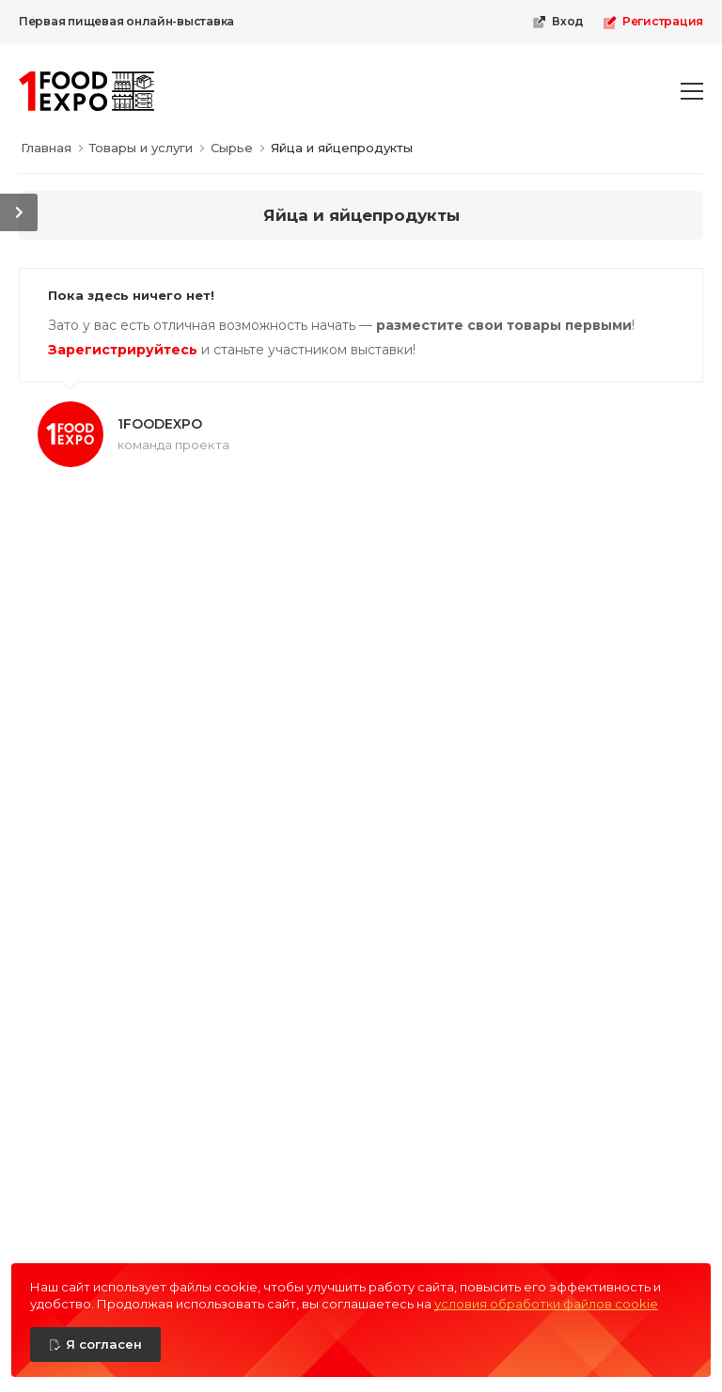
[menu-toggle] (692, 91)
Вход (558, 21)
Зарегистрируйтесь (122, 349)
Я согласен (104, 1344)
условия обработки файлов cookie (546, 1303)
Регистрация (653, 21)
